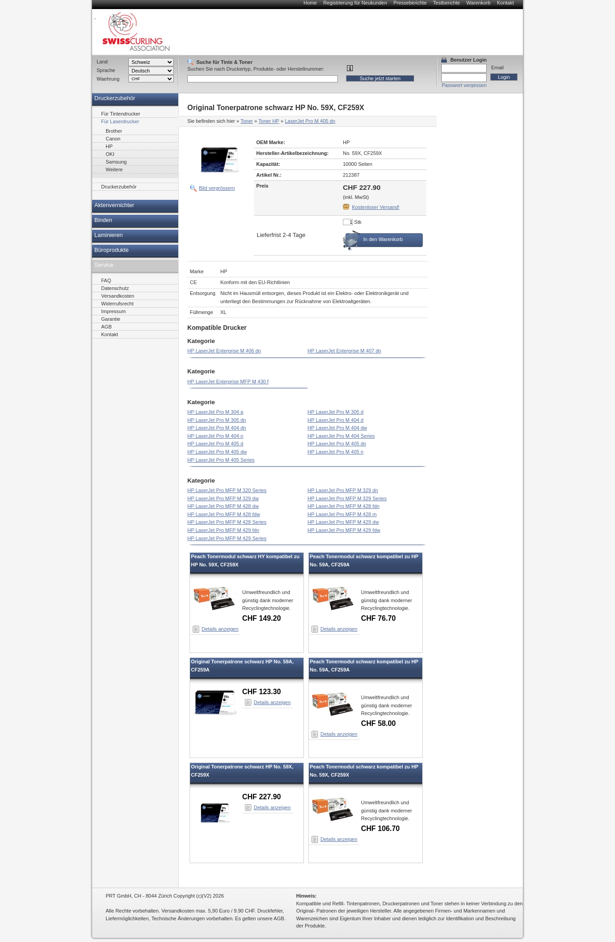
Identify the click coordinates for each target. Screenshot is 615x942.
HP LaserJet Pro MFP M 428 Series (226, 522)
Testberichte (446, 2)
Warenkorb (478, 2)
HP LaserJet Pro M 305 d (335, 412)
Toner (246, 121)
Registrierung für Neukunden (355, 2)
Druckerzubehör (114, 98)
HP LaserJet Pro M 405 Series (220, 460)
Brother (114, 131)
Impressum (113, 311)
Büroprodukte (111, 250)
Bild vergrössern (217, 188)
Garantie (110, 319)
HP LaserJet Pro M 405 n (335, 451)
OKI (110, 154)
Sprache (106, 70)
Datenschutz (115, 288)
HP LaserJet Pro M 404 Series (341, 436)
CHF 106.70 (380, 828)
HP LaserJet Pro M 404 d (335, 420)
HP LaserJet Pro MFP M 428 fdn (344, 506)
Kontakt (505, 2)
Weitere (114, 169)
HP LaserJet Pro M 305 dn (216, 420)
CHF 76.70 (378, 618)
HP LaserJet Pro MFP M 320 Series (226, 490)
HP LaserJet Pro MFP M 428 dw (223, 506)
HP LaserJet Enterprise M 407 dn (344, 350)
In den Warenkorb (383, 239)
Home (310, 2)
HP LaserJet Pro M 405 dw (217, 451)
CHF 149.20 (261, 618)
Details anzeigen (220, 629)
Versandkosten (117, 296)
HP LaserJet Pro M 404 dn (216, 427)
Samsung (116, 161)
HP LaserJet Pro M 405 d (215, 443)
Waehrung (108, 79)
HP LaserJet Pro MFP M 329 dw (223, 498)
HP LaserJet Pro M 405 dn (337, 443)
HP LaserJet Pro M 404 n (215, 436)
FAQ (106, 280)
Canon (113, 138)
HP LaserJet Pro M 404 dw (337, 427)
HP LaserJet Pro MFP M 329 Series (347, 498)
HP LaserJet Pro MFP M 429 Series (226, 538)
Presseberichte (409, 2)
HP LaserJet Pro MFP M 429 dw (343, 522)
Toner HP (269, 121)
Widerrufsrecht (117, 303)
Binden (103, 220)
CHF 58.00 (378, 723)
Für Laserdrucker (120, 121)
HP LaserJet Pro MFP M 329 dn (343, 490)
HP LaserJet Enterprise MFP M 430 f (227, 381)
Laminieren (108, 235)
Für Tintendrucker (120, 113)
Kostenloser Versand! (376, 207)
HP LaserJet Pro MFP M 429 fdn (223, 530)
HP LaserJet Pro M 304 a (215, 412)
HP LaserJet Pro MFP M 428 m (342, 514)
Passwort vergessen (464, 85)
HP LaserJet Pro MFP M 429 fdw (344, 530)
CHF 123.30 (261, 692)
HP (109, 146)
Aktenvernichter (114, 205)
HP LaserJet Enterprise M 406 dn (224, 350)
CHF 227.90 (261, 797)
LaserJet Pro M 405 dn (310, 121)
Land (102, 61)
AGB (106, 326)
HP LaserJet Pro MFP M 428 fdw (223, 514)
